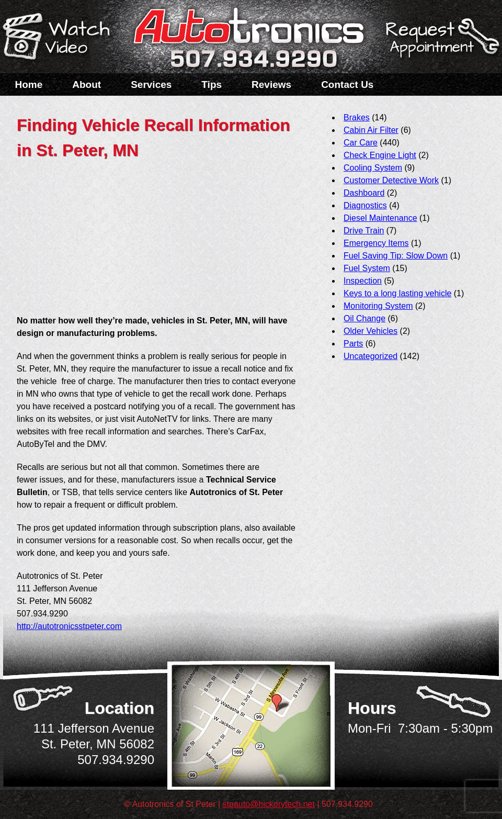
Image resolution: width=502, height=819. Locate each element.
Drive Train (364, 230)
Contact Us (347, 84)
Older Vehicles (370, 331)
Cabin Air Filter (371, 130)
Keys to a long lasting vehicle (397, 293)
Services (151, 84)
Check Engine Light (380, 155)
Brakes (357, 117)
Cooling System (373, 167)
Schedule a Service (440, 43)
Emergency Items (376, 243)
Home (29, 84)
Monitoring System (378, 305)
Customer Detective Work (391, 180)
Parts (353, 343)
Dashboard (364, 192)
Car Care (361, 142)
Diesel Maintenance (380, 218)
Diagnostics (365, 205)
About (86, 84)
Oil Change (364, 318)
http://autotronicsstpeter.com (69, 626)
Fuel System (367, 268)
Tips (211, 84)
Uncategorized (370, 356)
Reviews (271, 84)
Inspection (363, 280)
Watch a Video (61, 38)
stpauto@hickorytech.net (269, 804)
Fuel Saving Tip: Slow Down (396, 255)
